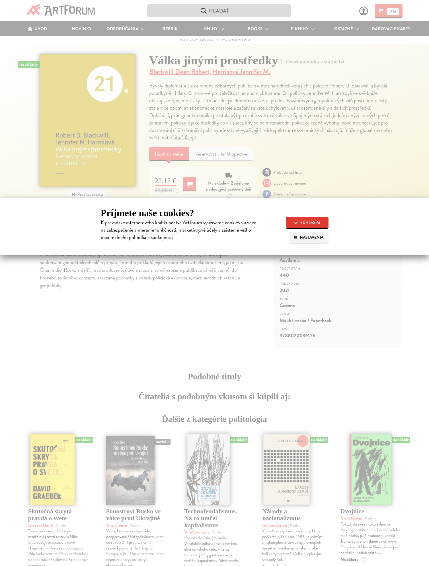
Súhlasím (307, 223)
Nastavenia (308, 237)
